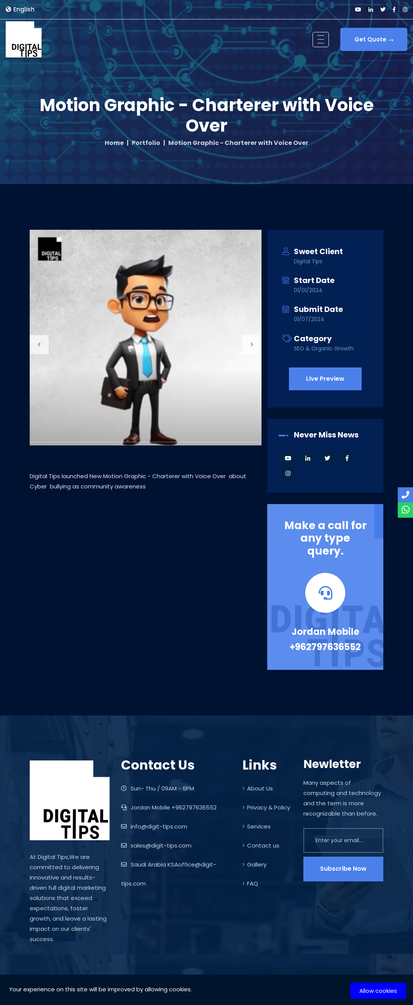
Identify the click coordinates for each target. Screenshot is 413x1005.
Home (114, 143)
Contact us (260, 845)
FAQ (250, 883)
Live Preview (325, 378)
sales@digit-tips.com (156, 845)
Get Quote (373, 39)
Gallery (254, 864)
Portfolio (146, 143)
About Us (257, 788)
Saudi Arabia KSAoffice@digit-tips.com (168, 873)
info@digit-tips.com (154, 826)
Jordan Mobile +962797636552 (325, 639)
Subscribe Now (343, 868)
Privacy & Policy (266, 807)
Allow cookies (378, 991)
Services (256, 826)
